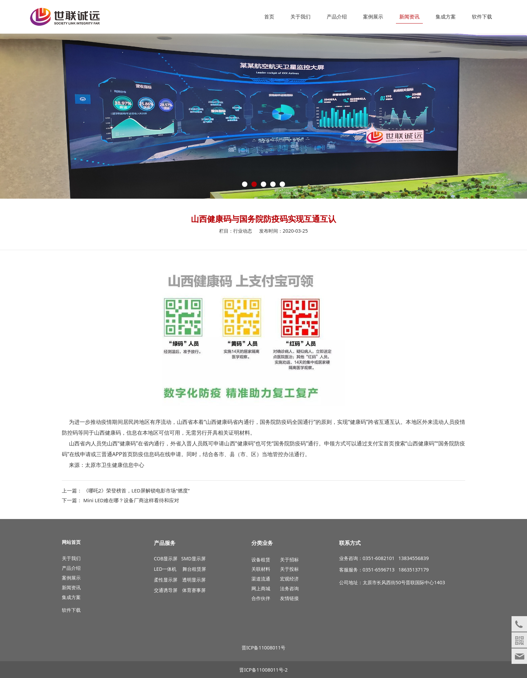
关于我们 (300, 16)
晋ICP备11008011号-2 (263, 670)
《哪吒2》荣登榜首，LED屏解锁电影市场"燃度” (136, 490)
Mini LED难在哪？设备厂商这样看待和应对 (131, 500)
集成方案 (446, 16)
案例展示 (373, 16)
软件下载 (482, 16)
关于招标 (289, 559)
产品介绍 (337, 16)
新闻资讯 (409, 16)
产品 (66, 568)
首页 (269, 16)
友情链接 (289, 598)
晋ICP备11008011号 (264, 647)
